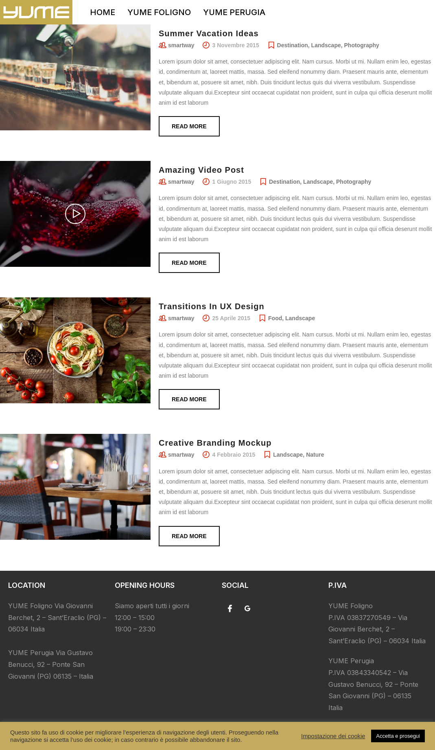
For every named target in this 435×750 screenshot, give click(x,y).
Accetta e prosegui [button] (398, 736)
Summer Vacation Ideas (209, 33)
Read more (189, 126)
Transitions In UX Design (211, 306)
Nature (315, 454)
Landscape (326, 45)
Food (275, 318)
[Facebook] (230, 608)
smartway (181, 45)
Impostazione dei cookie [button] (333, 736)
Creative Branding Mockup (215, 442)
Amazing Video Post (201, 169)
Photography (361, 45)
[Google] (247, 608)
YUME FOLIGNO (159, 12)
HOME (102, 12)
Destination (292, 45)
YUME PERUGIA (234, 12)
